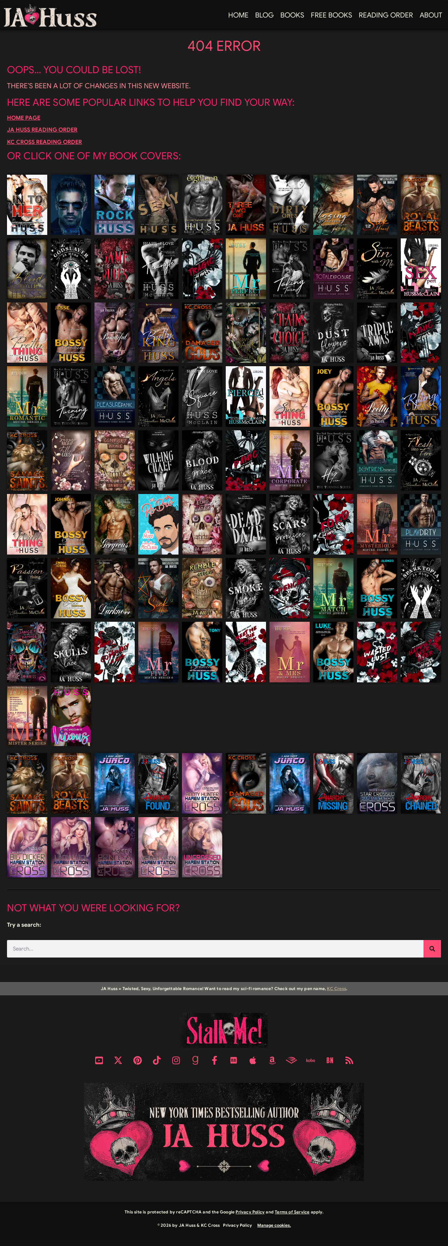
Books (292, 15)
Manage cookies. (274, 1225)
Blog (264, 15)
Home (238, 15)
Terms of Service (292, 1211)
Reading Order (386, 15)
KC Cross (336, 988)
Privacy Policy (250, 1211)
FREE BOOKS (331, 15)
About (431, 15)
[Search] (432, 949)
